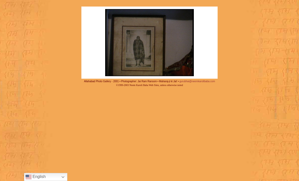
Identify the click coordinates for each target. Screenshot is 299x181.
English (36, 177)
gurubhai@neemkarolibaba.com (197, 81)
